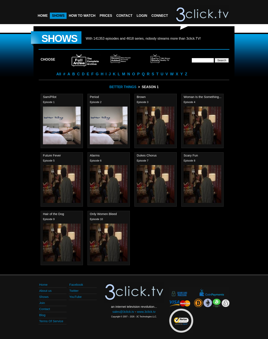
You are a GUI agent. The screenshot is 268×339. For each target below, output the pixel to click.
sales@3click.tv (123, 311)
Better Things (122, 87)
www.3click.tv (146, 311)
